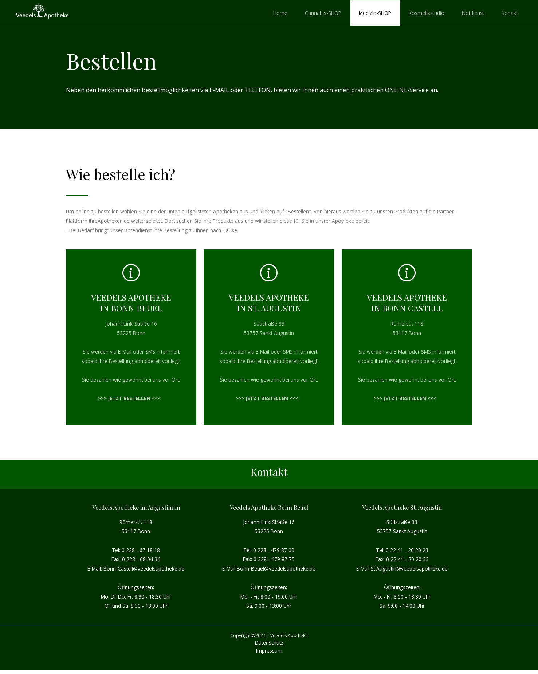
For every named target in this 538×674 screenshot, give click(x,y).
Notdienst (473, 12)
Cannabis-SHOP (323, 12)
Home (280, 12)
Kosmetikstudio (426, 12)
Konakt (510, 12)
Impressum (269, 650)
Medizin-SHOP (375, 12)
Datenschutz (269, 642)
